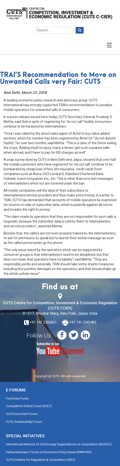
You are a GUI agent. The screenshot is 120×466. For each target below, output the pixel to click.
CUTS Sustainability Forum (24, 421)
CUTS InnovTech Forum (22, 414)
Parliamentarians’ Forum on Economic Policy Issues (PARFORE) (49, 452)
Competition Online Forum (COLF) (29, 406)
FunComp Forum (17, 398)
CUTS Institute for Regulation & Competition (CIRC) (40, 459)
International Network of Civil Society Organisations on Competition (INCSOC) (59, 444)
